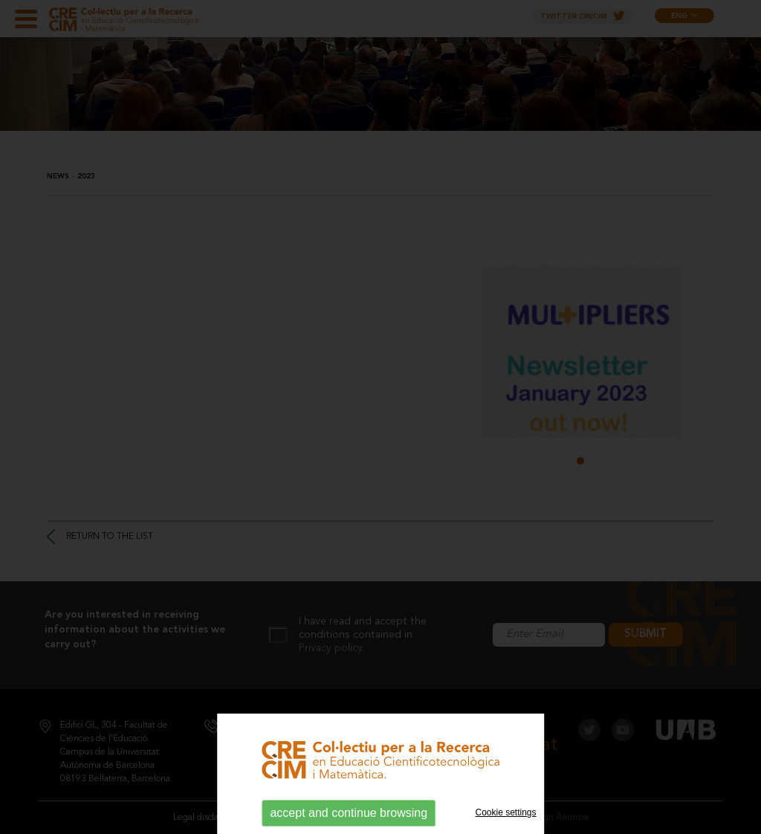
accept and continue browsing (348, 812)
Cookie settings (506, 812)
